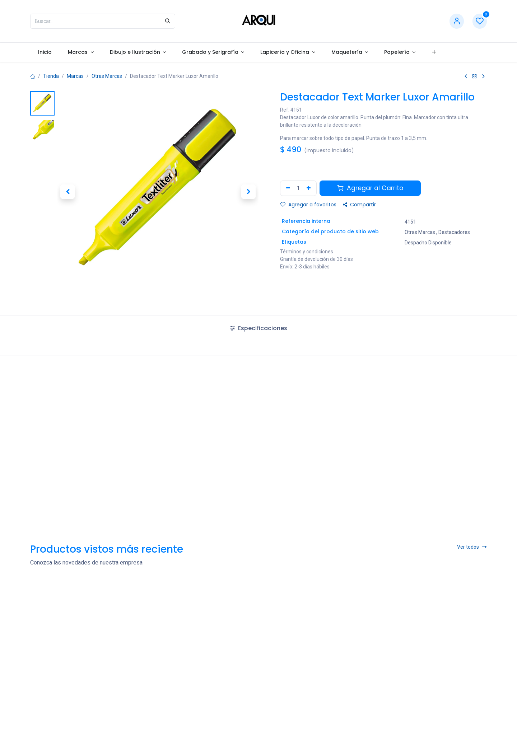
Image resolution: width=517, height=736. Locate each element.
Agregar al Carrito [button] (370, 188)
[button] (67, 191)
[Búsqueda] (167, 21)
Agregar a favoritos (308, 204)
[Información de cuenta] (457, 21)
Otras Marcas (107, 76)
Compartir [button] (359, 204)
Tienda (51, 76)
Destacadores (454, 232)
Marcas (75, 76)
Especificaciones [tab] (258, 328)
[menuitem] (45, 52)
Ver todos (472, 547)
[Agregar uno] (309, 188)
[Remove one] (287, 188)
